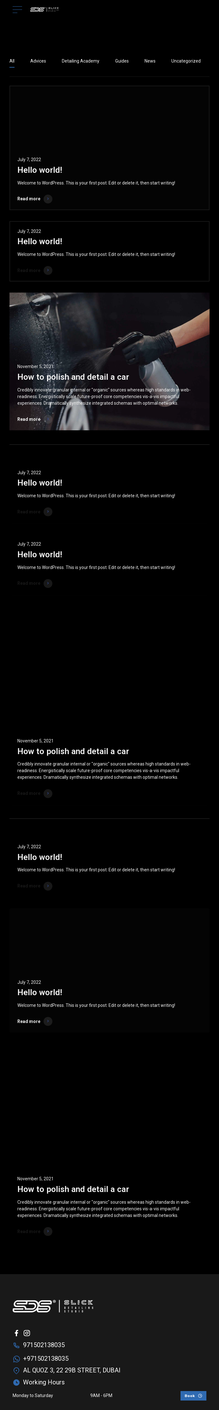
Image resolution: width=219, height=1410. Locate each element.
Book (190, 1395)
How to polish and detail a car (73, 377)
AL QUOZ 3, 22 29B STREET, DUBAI (72, 1370)
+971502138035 (45, 1358)
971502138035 (44, 1345)
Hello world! (39, 170)
